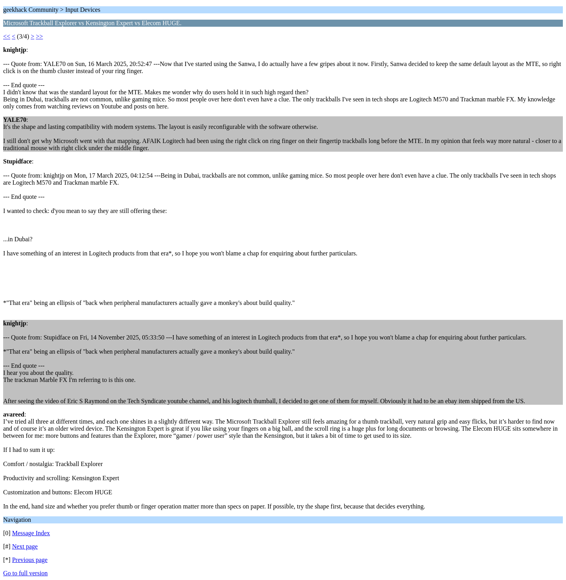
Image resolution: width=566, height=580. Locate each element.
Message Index (31, 533)
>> (39, 36)
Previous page (30, 559)
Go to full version (25, 573)
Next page (25, 546)
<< (6, 36)
